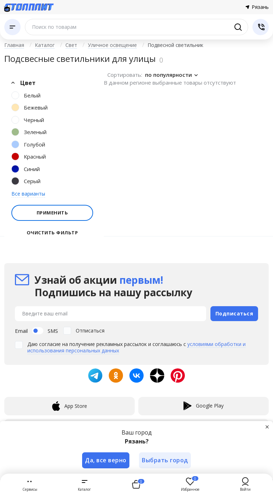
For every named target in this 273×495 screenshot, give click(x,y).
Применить (52, 212)
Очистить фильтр (52, 233)
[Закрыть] (267, 426)
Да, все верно (106, 460)
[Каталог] (12, 27)
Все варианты (28, 193)
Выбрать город (165, 460)
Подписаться (234, 313)
